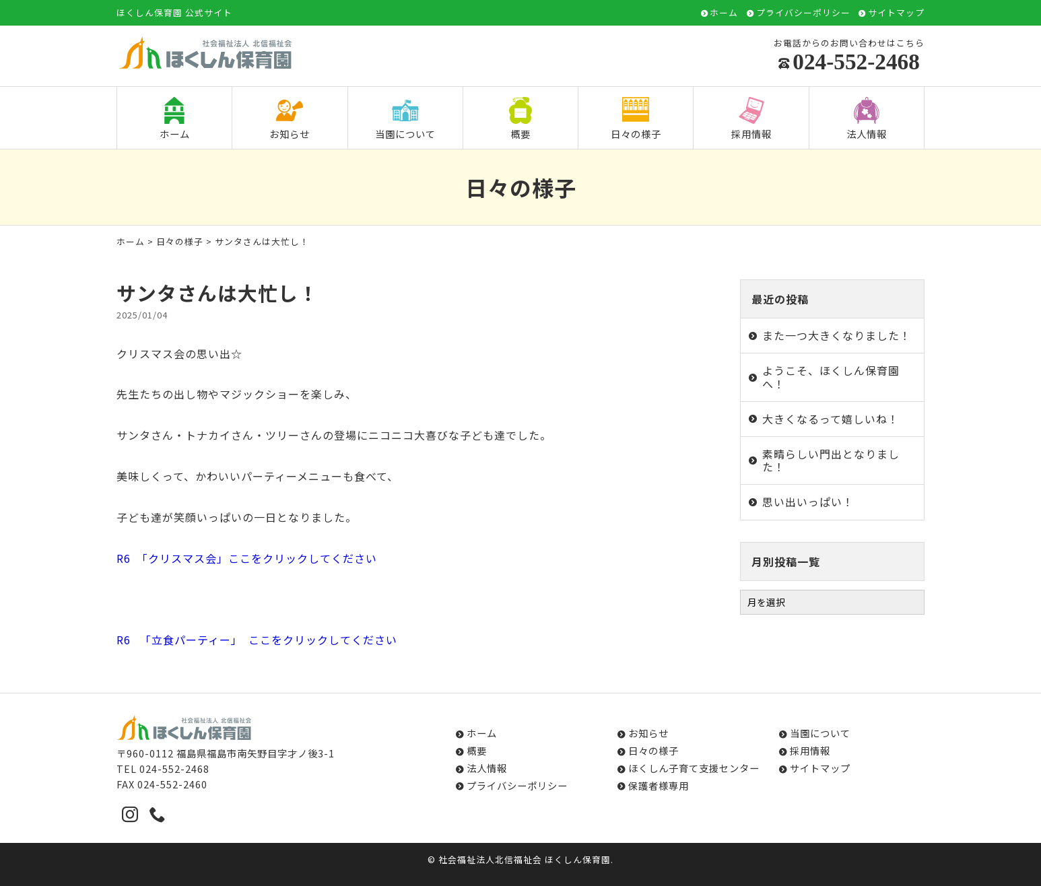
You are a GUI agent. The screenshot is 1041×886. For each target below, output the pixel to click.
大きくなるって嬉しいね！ (830, 419)
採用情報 (751, 119)
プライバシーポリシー (803, 13)
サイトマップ (896, 13)
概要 (520, 119)
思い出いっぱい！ (808, 501)
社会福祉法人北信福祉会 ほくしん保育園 (524, 859)
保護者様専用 (658, 785)
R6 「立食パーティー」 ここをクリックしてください (256, 640)
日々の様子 (636, 119)
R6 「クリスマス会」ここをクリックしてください (246, 558)
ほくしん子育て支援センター (694, 768)
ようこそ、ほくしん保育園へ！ (831, 376)
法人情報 (866, 119)
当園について (405, 119)
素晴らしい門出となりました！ (831, 460)
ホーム (724, 13)
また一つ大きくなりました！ (836, 335)
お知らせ (289, 119)
